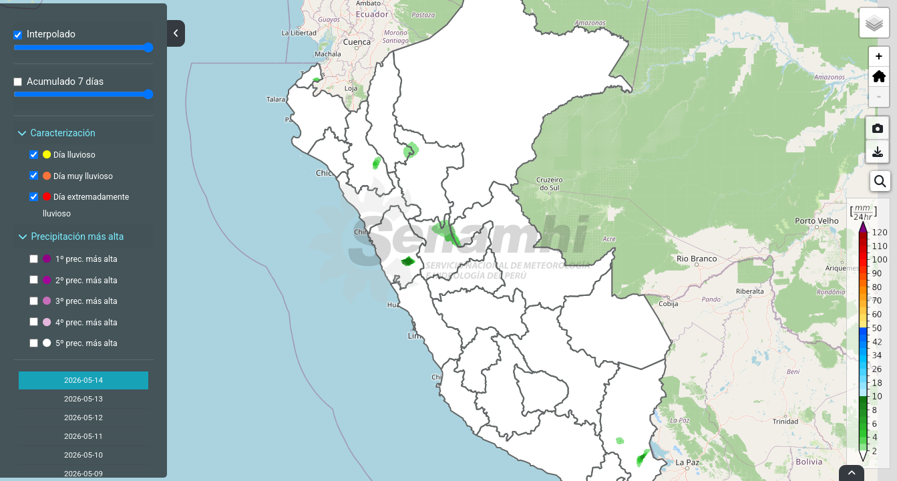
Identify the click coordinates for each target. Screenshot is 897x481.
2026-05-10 (83, 455)
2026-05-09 (83, 473)
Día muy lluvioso (78, 176)
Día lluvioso (69, 155)
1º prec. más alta (80, 259)
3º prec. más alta (80, 301)
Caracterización (56, 133)
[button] (879, 77)
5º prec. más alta (80, 343)
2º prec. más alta (80, 280)
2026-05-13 (83, 399)
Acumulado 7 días (65, 82)
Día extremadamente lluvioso (86, 205)
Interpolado (51, 34)
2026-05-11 (83, 436)
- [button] (879, 97)
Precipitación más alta (70, 236)
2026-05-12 (83, 417)
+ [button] (879, 57)
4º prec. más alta (80, 322)
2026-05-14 (83, 380)
